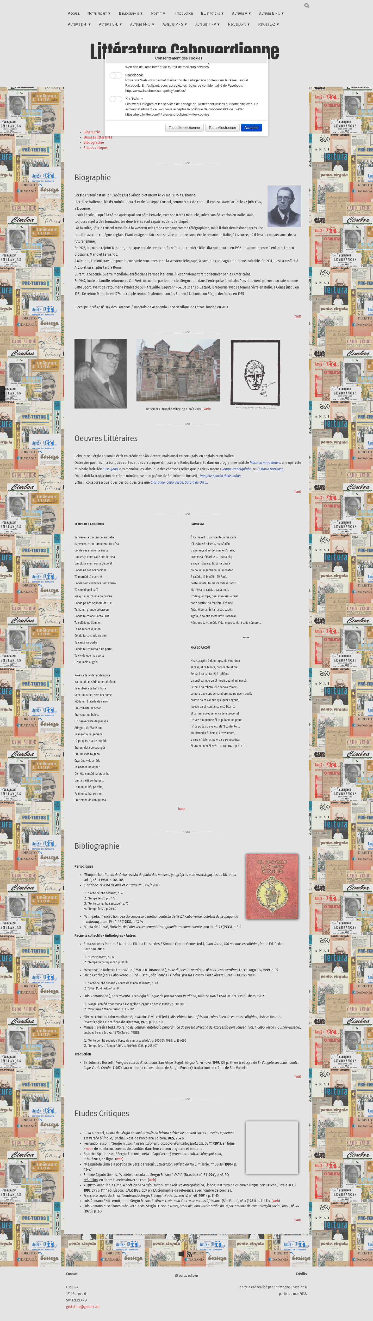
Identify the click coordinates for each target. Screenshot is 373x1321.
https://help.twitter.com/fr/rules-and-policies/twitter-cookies (167, 114)
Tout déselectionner (184, 127)
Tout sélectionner (222, 127)
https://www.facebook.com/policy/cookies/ (155, 91)
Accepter (251, 127)
